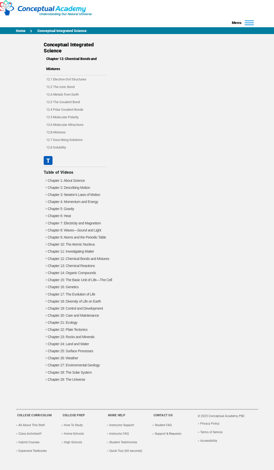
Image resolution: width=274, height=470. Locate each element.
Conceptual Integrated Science (62, 31)
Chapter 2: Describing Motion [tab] (67, 188)
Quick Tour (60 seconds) (125, 451)
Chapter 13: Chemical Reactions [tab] (69, 266)
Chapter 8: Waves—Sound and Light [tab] (72, 230)
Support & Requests (168, 433)
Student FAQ (163, 425)
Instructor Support (121, 425)
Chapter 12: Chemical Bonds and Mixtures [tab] (76, 259)
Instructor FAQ (119, 433)
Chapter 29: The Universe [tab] (64, 379)
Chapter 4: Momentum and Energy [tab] (71, 202)
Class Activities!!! (29, 433)
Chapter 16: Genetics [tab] (61, 287)
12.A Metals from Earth (62, 94)
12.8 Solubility (56, 147)
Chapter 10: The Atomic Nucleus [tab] (69, 244)
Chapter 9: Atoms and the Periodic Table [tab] (75, 237)
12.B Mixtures (56, 132)
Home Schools (74, 433)
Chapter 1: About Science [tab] (64, 181)
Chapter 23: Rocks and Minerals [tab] (69, 337)
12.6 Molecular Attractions (65, 125)
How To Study (73, 425)
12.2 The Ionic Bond (60, 87)
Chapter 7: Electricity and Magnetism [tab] (72, 223)
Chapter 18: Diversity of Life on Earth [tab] (72, 301)
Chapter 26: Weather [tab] (61, 358)
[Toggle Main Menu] (241, 22)
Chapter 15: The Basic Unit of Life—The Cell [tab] (78, 280)
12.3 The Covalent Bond (63, 102)
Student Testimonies (123, 442)
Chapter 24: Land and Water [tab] (66, 344)
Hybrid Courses (28, 442)
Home (21, 31)
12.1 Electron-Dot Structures (66, 79)
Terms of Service (211, 432)
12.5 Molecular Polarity (62, 117)
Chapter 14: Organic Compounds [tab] (70, 273)
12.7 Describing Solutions (64, 140)
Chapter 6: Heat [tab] (57, 216)
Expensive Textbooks (32, 451)
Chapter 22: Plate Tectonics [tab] (65, 330)
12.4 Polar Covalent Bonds (64, 109)
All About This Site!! (31, 425)
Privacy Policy (209, 423)
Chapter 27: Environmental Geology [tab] (72, 365)
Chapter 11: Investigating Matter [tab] (69, 251)
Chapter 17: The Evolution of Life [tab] (69, 294)
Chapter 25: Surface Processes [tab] (68, 351)
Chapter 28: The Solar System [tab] (68, 372)
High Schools (73, 442)
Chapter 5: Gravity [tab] (59, 209)
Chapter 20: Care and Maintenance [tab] (71, 315)
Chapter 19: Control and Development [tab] (73, 308)
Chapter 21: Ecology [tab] (60, 322)
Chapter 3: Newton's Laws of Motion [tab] (72, 195)
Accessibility (208, 441)
